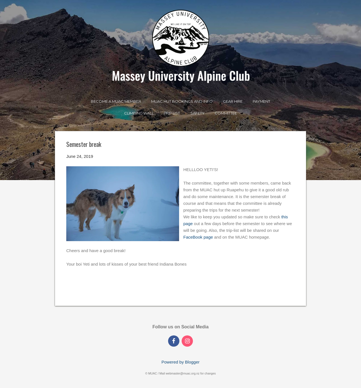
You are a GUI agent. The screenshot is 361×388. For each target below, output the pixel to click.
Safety (197, 113)
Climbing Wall (139, 113)
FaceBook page (198, 237)
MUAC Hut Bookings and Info (182, 101)
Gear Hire (233, 101)
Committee (226, 113)
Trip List (172, 113)
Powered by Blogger (180, 362)
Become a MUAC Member (116, 101)
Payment (261, 101)
